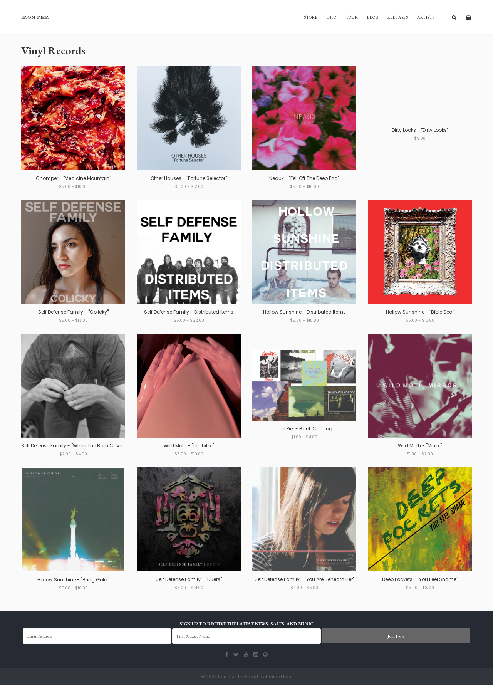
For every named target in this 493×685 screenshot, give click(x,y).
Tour (352, 17)
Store (311, 17)
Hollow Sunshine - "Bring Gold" (73, 579)
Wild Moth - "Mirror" (420, 445)
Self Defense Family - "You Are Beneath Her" (304, 579)
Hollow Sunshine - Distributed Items (304, 312)
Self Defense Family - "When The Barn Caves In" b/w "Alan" (89, 445)
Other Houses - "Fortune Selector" (189, 178)
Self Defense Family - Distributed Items (188, 312)
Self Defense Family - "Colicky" (73, 312)
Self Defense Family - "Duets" (189, 579)
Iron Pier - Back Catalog (304, 428)
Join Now (395, 636)
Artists (425, 17)
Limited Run (278, 677)
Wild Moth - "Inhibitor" (189, 445)
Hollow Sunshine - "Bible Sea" (420, 312)
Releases (397, 17)
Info (332, 17)
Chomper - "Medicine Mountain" (73, 178)
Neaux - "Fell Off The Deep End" (304, 178)
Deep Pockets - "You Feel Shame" (420, 579)
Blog (372, 17)
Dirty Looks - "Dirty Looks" (420, 130)
